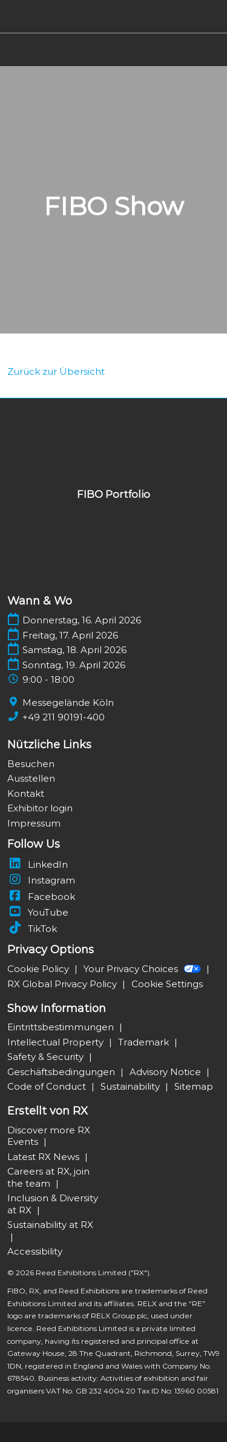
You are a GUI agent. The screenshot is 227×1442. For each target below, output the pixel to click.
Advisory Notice (166, 1072)
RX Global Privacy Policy (63, 984)
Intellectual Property (56, 1042)
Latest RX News (44, 1156)
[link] (56, 371)
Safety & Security (46, 1056)
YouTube (37, 912)
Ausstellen (31, 778)
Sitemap (193, 1086)
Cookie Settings (167, 984)
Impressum (34, 823)
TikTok (32, 928)
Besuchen (30, 764)
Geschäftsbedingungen (62, 1072)
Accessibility (34, 1251)
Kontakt (25, 793)
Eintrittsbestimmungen (61, 1027)
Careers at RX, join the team (48, 1177)
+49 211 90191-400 (63, 717)
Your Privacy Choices (143, 968)
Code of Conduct (47, 1086)
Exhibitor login (40, 808)
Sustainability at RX (50, 1224)
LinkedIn (37, 864)
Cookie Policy (39, 968)
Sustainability (131, 1086)
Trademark (144, 1042)
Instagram (41, 880)
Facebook (41, 896)
